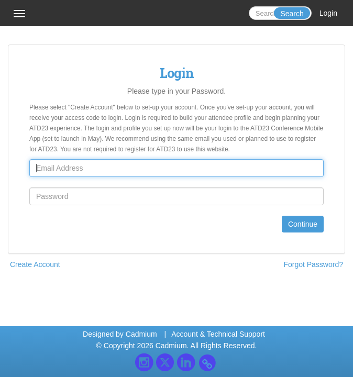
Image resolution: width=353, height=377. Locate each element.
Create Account (35, 264)
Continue (302, 224)
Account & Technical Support (218, 334)
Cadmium (141, 334)
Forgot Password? (313, 264)
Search (291, 13)
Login (328, 13)
